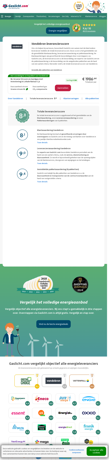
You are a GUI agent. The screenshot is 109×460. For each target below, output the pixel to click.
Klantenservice (91, 16)
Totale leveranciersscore (43, 98)
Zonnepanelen (28, 16)
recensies (89, 31)
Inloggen (102, 16)
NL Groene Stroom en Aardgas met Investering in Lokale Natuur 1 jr (27, 80)
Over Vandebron (15, 98)
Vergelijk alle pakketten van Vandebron (46, 70)
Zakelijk (18, 16)
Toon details (42, 142)
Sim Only (65, 16)
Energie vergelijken (58, 30)
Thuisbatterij (41, 16)
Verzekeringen (54, 16)
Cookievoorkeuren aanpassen (76, 451)
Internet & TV (76, 16)
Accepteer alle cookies (96, 451)
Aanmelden (63, 87)
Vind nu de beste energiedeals (53, 324)
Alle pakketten (92, 98)
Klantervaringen (71, 98)
